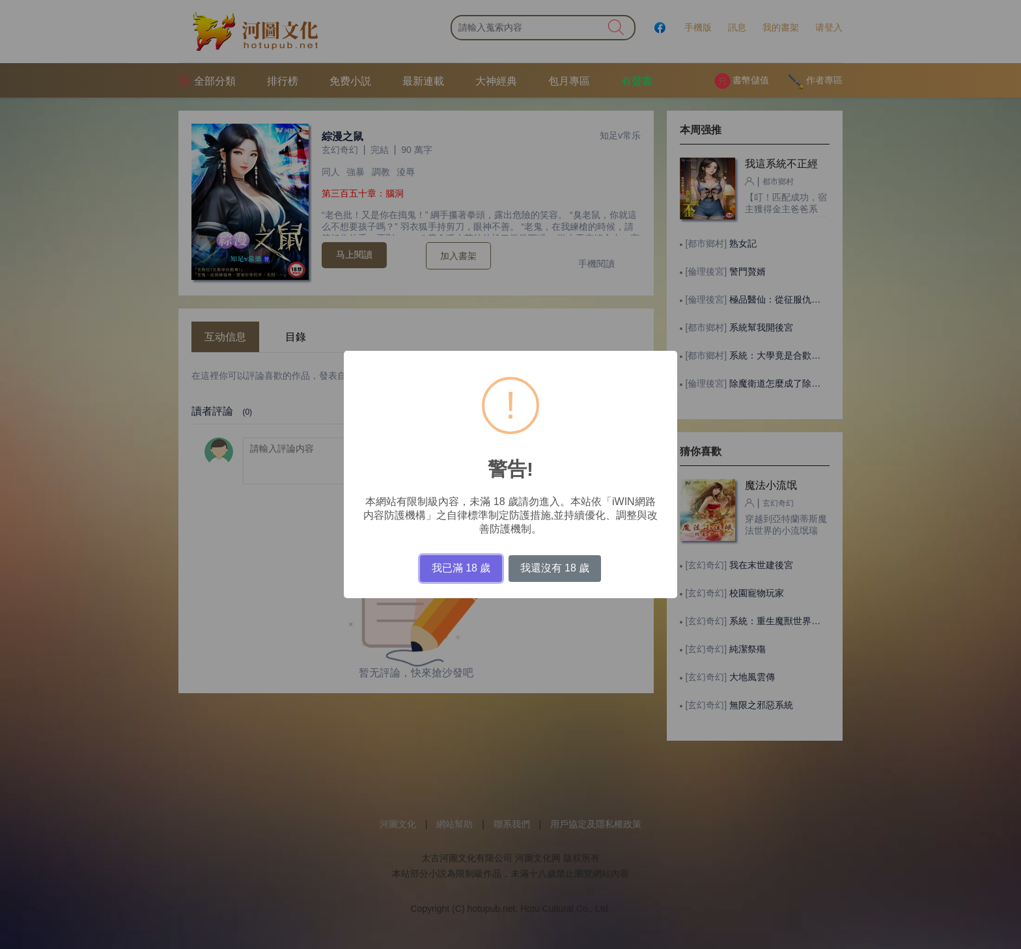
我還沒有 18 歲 (555, 567)
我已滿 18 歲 (461, 567)
